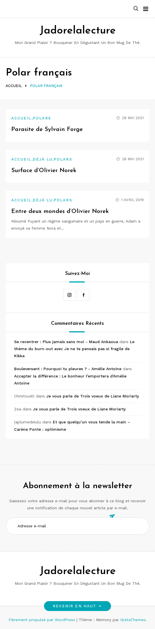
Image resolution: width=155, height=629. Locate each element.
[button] (136, 8)
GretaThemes (133, 619)
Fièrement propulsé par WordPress (42, 619)
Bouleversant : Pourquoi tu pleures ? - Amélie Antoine (67, 368)
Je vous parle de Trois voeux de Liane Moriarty (92, 396)
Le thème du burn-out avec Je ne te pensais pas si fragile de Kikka (74, 348)
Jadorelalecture (78, 30)
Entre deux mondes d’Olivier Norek (60, 211)
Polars (42, 118)
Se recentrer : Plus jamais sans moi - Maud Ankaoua (66, 341)
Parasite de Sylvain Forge (47, 129)
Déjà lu (43, 159)
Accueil (21, 118)
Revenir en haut (77, 606)
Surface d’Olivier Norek (43, 171)
